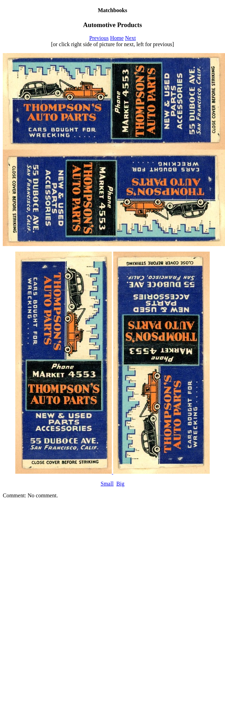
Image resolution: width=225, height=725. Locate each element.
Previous (99, 38)
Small (107, 484)
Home (117, 38)
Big (120, 484)
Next (130, 38)
